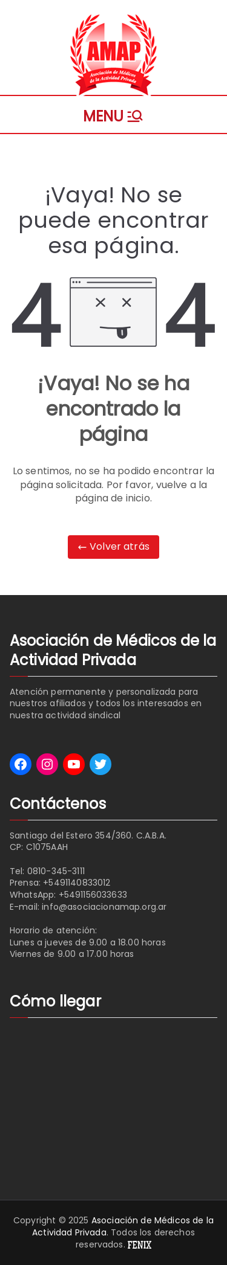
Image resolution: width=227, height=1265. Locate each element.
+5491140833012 (76, 883)
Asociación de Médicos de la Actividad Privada (123, 1226)
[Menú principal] (113, 114)
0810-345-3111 (56, 871)
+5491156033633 (93, 895)
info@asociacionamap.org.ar (104, 907)
